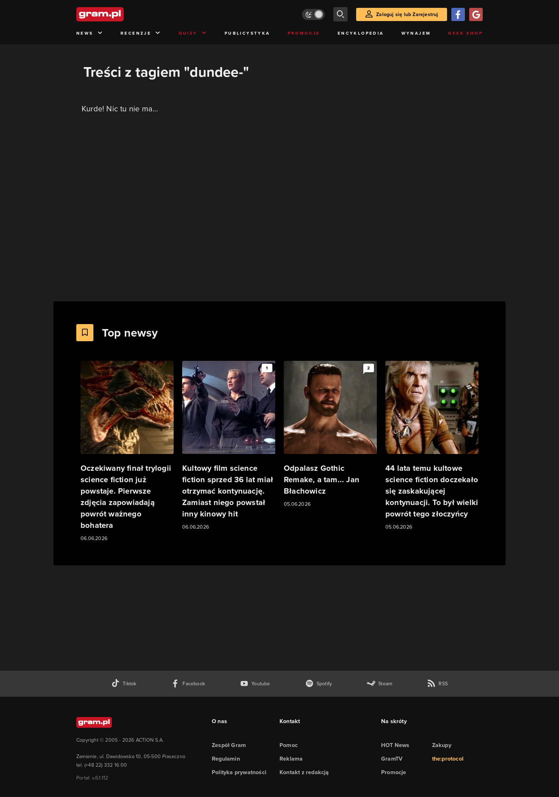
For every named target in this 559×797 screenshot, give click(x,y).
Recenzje (140, 33)
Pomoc (289, 745)
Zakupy (441, 745)
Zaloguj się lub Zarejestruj (407, 14)
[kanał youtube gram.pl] (255, 683)
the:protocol (447, 759)
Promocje (304, 33)
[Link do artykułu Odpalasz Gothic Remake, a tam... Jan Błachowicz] (330, 434)
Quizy (193, 33)
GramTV (391, 759)
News (89, 33)
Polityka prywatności (239, 772)
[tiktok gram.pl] (123, 683)
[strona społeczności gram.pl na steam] (379, 683)
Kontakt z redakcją (304, 772)
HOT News (395, 745)
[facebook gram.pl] (188, 683)
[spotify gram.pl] (318, 683)
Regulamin (226, 759)
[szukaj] (340, 14)
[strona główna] (117, 14)
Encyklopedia (361, 33)
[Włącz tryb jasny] (313, 14)
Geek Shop (465, 33)
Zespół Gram (229, 745)
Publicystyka (247, 33)
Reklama (291, 759)
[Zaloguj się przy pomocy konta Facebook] (458, 14)
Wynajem (416, 33)
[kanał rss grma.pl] (437, 683)
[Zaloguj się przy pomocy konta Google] (476, 14)
